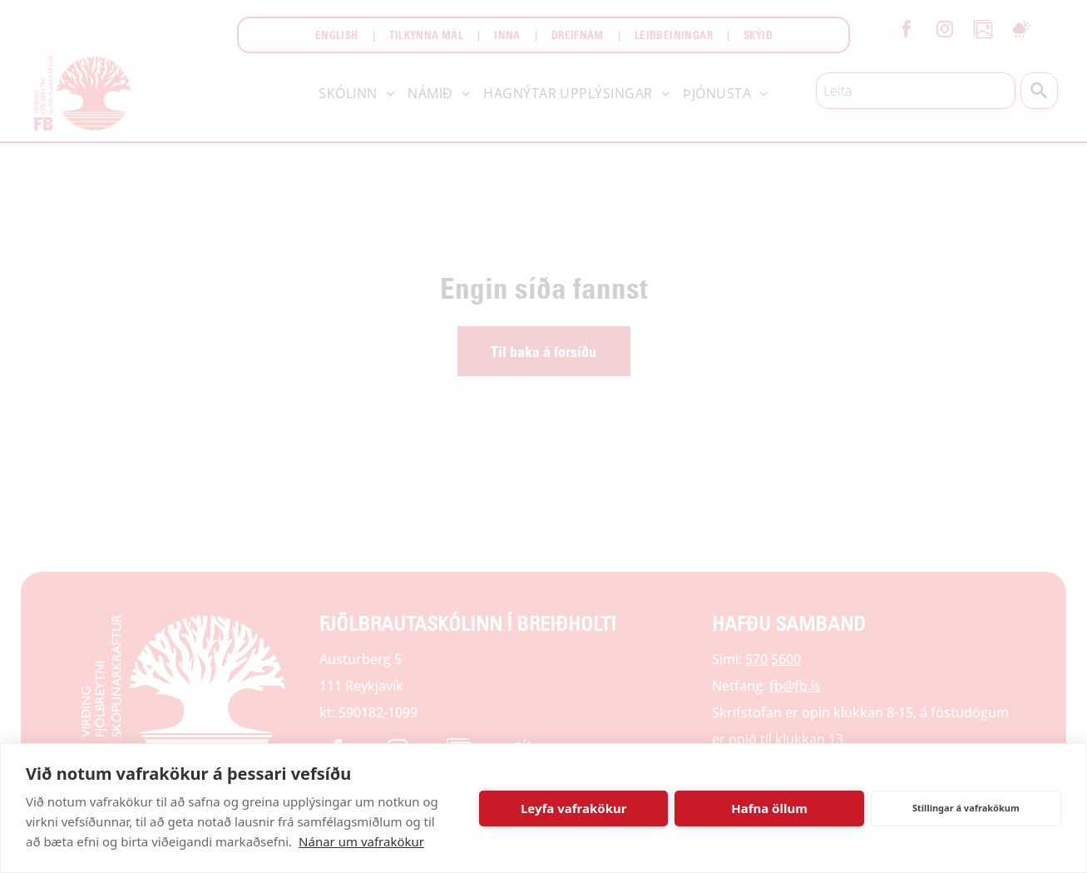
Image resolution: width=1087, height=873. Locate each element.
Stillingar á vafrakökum (966, 807)
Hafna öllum (769, 808)
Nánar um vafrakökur (361, 841)
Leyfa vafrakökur (573, 808)
